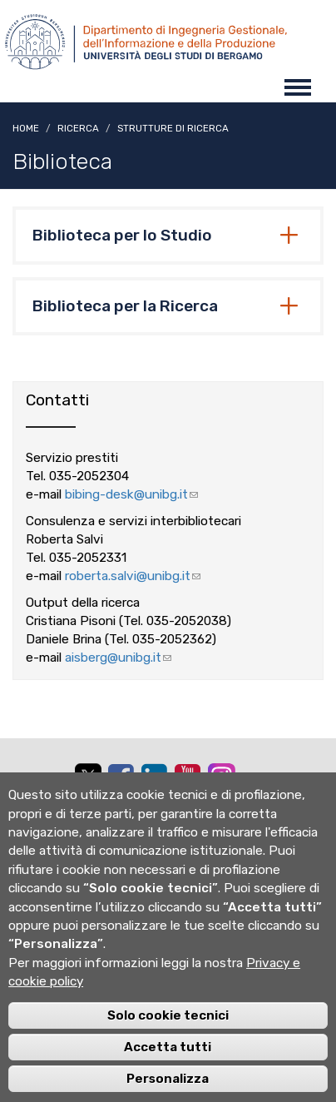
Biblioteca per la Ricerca (125, 306)
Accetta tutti (167, 1064)
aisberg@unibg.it (118, 657)
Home (25, 128)
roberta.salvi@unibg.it (132, 575)
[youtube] (187, 777)
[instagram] (221, 777)
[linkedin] (153, 777)
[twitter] (87, 779)
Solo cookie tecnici (168, 1032)
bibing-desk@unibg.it (131, 494)
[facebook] (120, 777)
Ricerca (78, 128)
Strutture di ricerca (173, 128)
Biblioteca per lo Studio (122, 235)
